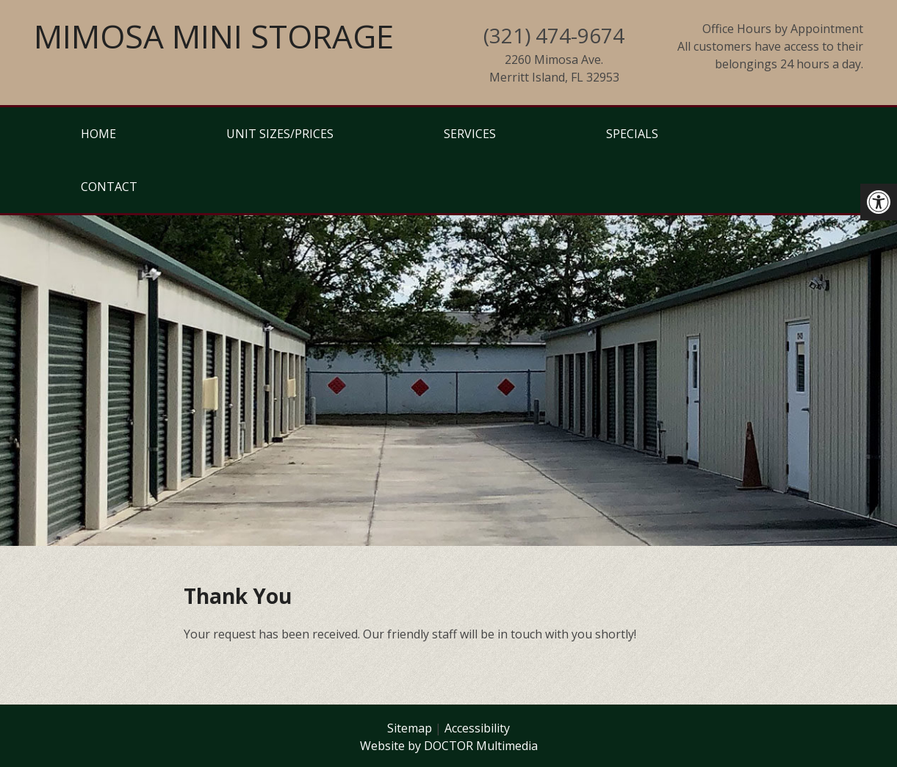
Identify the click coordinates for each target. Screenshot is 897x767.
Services (470, 134)
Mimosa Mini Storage (214, 36)
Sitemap (409, 728)
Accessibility (477, 728)
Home (98, 134)
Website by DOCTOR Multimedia (449, 746)
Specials (632, 134)
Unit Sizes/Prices (280, 134)
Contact (109, 187)
